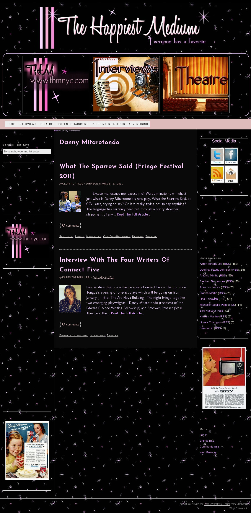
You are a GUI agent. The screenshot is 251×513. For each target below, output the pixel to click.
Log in (203, 434)
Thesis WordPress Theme (217, 503)
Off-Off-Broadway (116, 236)
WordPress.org (209, 452)
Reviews (137, 236)
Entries (207, 440)
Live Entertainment (72, 124)
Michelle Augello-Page (214, 304)
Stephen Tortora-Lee (212, 281)
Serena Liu (206, 328)
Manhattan (93, 236)
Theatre (46, 124)
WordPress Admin (238, 508)
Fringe (79, 236)
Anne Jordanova (210, 287)
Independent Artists (108, 124)
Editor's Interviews (73, 335)
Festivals (66, 236)
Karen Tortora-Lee (75, 277)
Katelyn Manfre (209, 316)
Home (11, 124)
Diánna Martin (208, 293)
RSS (227, 263)
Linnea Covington (211, 322)
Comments (210, 446)
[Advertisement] (27, 188)
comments (70, 225)
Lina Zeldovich (209, 299)
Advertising (138, 124)
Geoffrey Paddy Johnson (80, 184)
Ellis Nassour (208, 310)
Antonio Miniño (209, 275)
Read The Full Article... (133, 214)
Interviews (27, 124)
